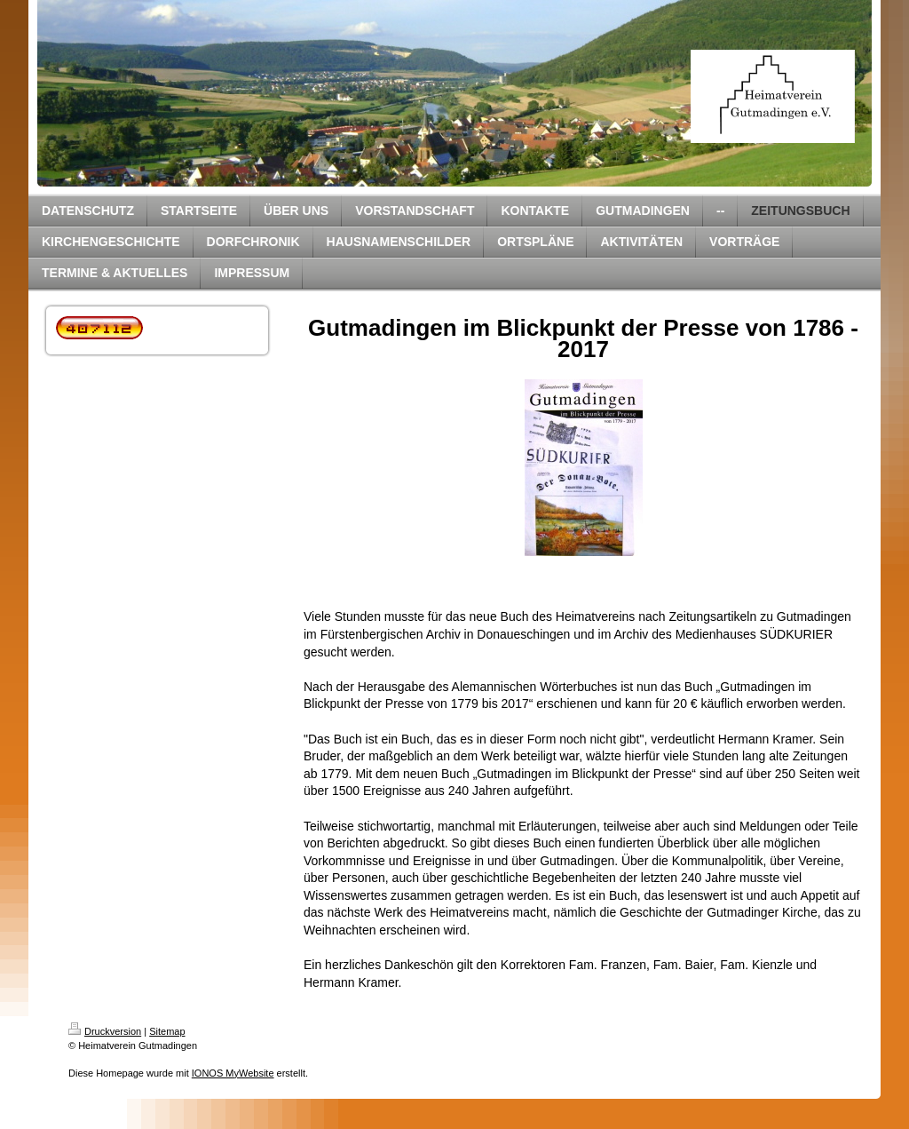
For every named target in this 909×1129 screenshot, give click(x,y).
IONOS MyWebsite (233, 1073)
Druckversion (104, 1031)
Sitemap (167, 1031)
